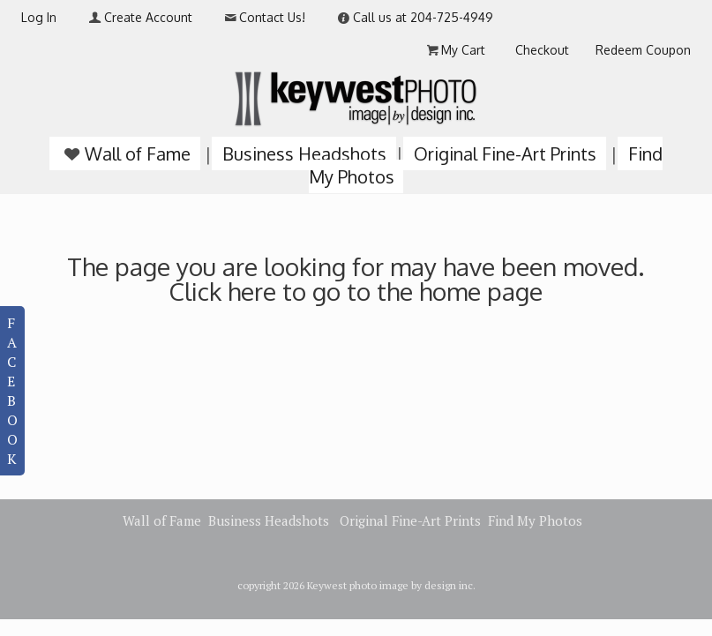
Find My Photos (535, 520)
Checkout (542, 49)
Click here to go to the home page (356, 291)
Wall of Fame (125, 153)
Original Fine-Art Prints (505, 153)
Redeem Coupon (643, 49)
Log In (38, 17)
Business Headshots (304, 153)
